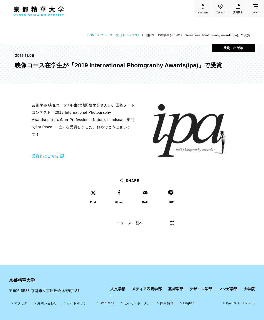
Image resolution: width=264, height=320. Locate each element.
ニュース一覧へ (145, 223)
